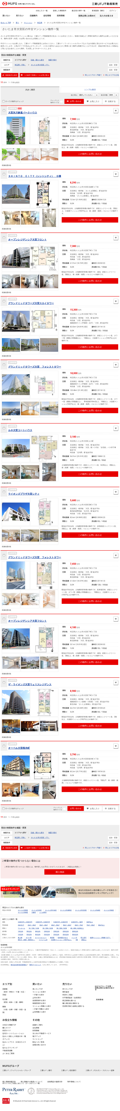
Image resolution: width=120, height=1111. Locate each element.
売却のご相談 (67, 994)
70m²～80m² (90, 925)
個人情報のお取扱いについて (32, 1081)
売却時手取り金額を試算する (73, 1006)
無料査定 (65, 992)
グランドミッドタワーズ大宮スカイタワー (31, 303)
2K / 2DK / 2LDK (48, 928)
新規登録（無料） (98, 10)
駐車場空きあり (63, 937)
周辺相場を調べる (69, 1000)
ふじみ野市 (43, 912)
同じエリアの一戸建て (93, 75)
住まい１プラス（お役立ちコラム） (14, 1043)
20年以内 (66, 931)
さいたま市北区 (37, 910)
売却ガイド (6, 1030)
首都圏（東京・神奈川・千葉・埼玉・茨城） (14, 992)
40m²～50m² (55, 925)
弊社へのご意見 (38, 1042)
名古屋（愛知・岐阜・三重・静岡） (13, 1000)
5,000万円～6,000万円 (60, 922)
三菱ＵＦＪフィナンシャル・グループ (16, 1070)
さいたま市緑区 (95, 910)
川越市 (34, 912)
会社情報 (47, 15)
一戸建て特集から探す (40, 1009)
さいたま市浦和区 (66, 910)
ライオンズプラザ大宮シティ (23, 493)
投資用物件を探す (39, 1000)
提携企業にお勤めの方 (86, 15)
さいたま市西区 (23, 910)
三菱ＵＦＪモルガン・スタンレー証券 (100, 1070)
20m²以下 (21, 925)
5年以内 (29, 931)
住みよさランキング (10, 1047)
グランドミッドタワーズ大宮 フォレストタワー (34, 366)
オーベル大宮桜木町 (19, 748)
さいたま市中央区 (51, 910)
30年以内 (75, 931)
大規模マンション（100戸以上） (61, 940)
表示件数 (105, 95)
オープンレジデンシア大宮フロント (27, 239)
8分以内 (37, 934)
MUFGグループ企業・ (104, 988)
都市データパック (35, 965)
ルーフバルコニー (41, 937)
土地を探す (36, 997)
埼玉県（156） (20, 65)
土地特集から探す (39, 1012)
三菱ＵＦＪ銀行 (46, 1070)
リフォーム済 (43, 940)
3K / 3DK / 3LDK (62, 928)
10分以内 (47, 934)
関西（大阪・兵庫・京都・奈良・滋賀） (14, 1009)
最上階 (20, 937)
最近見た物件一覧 (78, 10)
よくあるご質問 (8, 1053)
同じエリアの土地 (112, 75)
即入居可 (83, 937)
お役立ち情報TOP (9, 1025)
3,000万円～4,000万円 (25, 922)
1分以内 (20, 934)
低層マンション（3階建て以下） (100, 937)
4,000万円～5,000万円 (43, 922)
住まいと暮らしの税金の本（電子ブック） (14, 1037)
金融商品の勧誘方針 (55, 1081)
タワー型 (29, 937)
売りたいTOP (67, 989)
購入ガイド (6, 1027)
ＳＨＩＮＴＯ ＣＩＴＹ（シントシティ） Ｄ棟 (34, 176)
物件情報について (74, 1081)
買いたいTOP (37, 989)
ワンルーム (21, 928)
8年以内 (37, 931)
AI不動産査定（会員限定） (72, 997)
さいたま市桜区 (109, 910)
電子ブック (36, 1036)
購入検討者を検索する (70, 1003)
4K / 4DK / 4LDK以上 (77, 928)
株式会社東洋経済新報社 (19, 965)
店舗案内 (33, 15)
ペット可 (74, 937)
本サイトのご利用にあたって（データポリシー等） (21, 1083)
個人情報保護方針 (9, 1081)
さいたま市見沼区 (81, 910)
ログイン (113, 10)
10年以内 (47, 931)
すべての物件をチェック (14, 101)
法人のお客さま (106, 15)
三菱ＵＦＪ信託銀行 (69, 1070)
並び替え (75, 95)
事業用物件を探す (39, 1003)
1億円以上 (89, 922)
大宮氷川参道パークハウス (22, 112)
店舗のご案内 (37, 1025)
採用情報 (61, 15)
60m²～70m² (79, 925)
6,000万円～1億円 (77, 922)
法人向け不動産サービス (41, 1033)
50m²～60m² (67, 925)
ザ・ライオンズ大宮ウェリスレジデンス (29, 684)
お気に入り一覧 (41, 10)
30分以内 (75, 934)
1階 (77, 940)
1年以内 (20, 931)
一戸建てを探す (38, 994)
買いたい (6, 15)
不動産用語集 (7, 1050)
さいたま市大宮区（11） (40, 65)
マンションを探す (39, 992)
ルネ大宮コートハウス (20, 430)
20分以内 (66, 934)
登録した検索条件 (59, 10)
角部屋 (52, 937)
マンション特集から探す (41, 1006)
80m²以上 (101, 925)
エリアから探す (20, 60)
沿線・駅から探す (37, 60)
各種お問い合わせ (39, 1045)
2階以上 (83, 940)
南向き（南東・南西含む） (26, 940)
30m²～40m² (43, 925)
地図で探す (52, 60)
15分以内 (56, 934)
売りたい (20, 15)
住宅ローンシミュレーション (13, 1033)
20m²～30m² (32, 925)
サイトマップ (37, 1039)
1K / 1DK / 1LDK (34, 928)
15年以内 (56, 931)
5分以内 (29, 934)
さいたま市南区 (23, 912)
